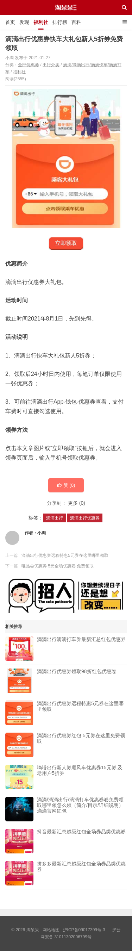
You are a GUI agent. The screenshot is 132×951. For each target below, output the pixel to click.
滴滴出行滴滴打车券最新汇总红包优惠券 (81, 648)
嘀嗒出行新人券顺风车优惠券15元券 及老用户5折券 (79, 777)
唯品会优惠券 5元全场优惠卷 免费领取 (57, 566)
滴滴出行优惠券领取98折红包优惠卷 (77, 681)
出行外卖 (51, 64)
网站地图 (51, 929)
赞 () (66, 485)
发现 (24, 22)
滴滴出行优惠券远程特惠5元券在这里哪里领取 (64, 555)
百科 (76, 22)
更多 (73, 503)
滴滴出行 (54, 518)
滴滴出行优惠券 (85, 518)
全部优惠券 (28, 64)
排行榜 (59, 22)
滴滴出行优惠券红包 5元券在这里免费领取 (81, 745)
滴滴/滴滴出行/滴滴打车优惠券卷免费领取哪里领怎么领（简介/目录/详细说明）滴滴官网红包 (80, 809)
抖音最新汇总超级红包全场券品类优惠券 (81, 841)
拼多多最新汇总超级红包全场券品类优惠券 (81, 873)
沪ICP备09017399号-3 (84, 929)
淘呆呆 (66, 13)
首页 (10, 22)
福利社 (40, 22)
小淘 (41, 532)
